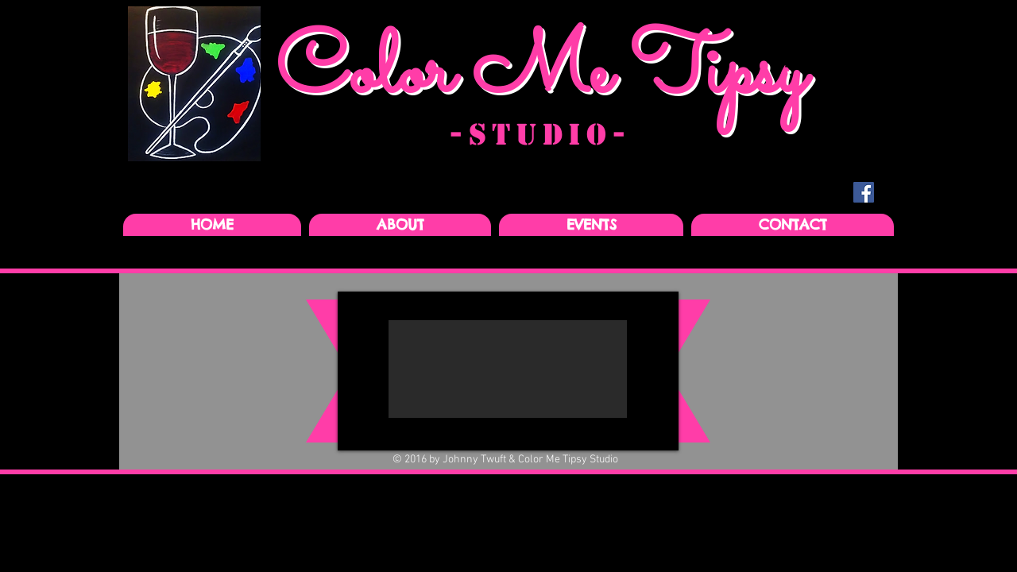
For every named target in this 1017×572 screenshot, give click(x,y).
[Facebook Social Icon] (863, 192)
